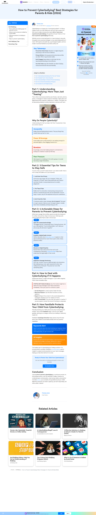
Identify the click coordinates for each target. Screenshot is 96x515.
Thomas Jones (41, 23)
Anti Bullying (49, 25)
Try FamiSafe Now (49, 370)
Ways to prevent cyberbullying (16, 38)
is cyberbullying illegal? (52, 255)
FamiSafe (39, 384)
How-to (13, 475)
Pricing (67, 2)
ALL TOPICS (13, 23)
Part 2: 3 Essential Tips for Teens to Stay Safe (46, 79)
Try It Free (59, 2)
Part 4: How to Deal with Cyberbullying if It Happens (48, 85)
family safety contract (51, 241)
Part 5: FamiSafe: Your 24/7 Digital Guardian (46, 87)
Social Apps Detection (57, 353)
